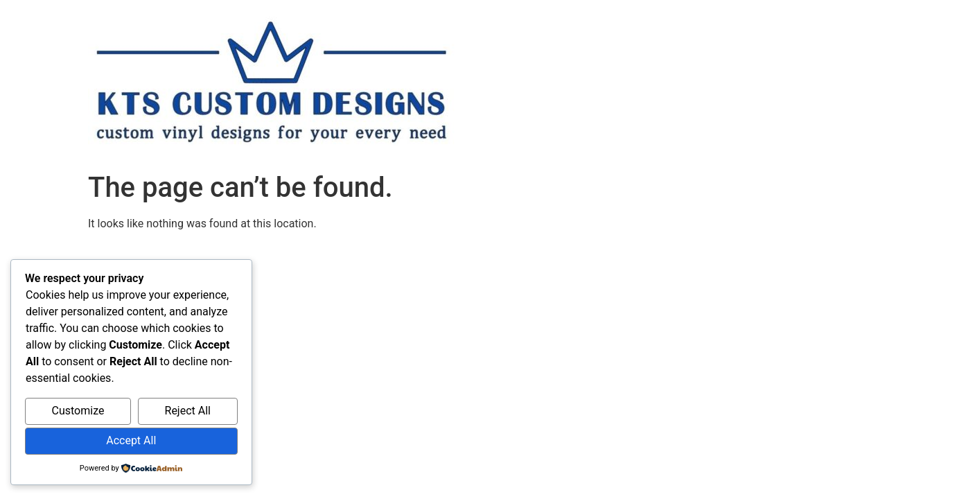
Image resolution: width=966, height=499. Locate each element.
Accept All (131, 440)
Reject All (188, 410)
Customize (78, 410)
